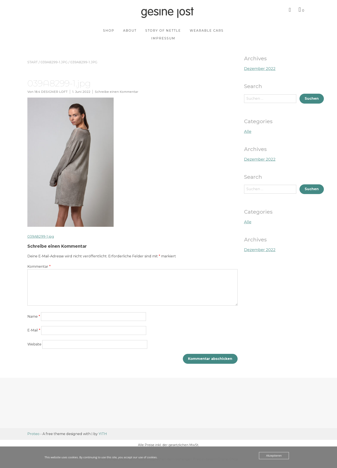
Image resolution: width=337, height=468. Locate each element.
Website (34, 344)
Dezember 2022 (260, 68)
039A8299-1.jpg (54, 62)
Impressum (165, 38)
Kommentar (39, 266)
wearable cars (208, 31)
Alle (247, 131)
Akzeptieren (274, 455)
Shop (110, 31)
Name (33, 316)
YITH (103, 434)
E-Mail (33, 330)
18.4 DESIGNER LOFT (51, 92)
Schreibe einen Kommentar (116, 92)
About (131, 31)
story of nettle (164, 31)
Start (32, 62)
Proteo (33, 434)
